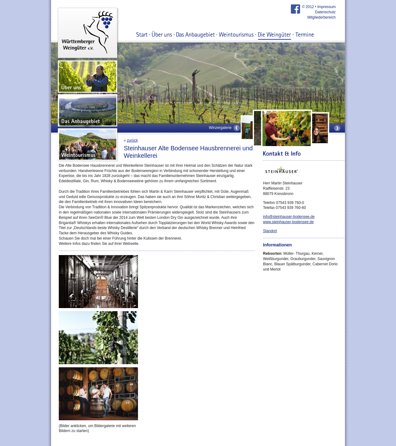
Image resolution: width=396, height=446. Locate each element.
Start (142, 35)
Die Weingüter (274, 35)
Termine (304, 35)
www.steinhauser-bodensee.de (288, 222)
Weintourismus (236, 35)
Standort (270, 231)
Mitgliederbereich (322, 17)
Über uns (162, 35)
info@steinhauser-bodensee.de (289, 216)
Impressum (326, 7)
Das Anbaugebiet (195, 35)
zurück (132, 140)
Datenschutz (325, 12)
